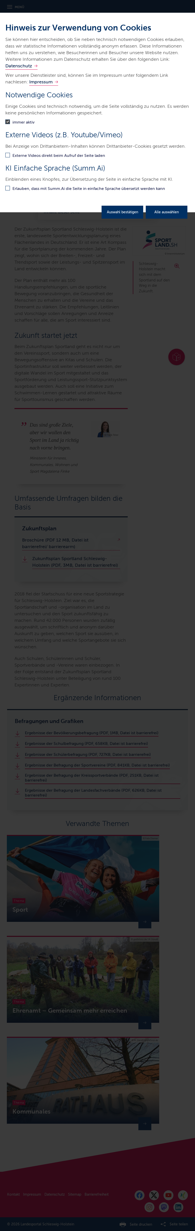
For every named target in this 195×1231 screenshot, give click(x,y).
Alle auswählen (166, 212)
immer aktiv (23, 122)
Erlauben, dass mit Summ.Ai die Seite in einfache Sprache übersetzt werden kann (88, 188)
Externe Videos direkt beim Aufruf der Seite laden (58, 155)
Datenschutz (18, 66)
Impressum (41, 82)
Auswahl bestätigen (122, 212)
